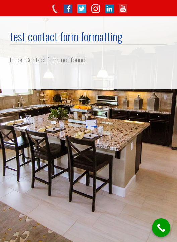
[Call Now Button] (161, 227)
